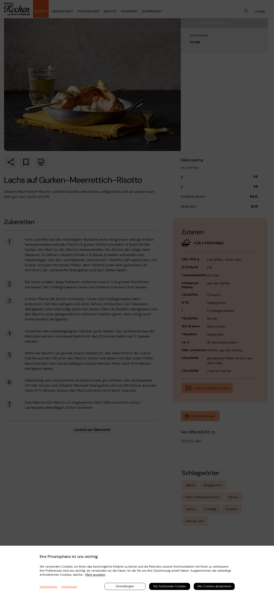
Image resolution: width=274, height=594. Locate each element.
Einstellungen (125, 586)
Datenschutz (48, 587)
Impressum (69, 587)
